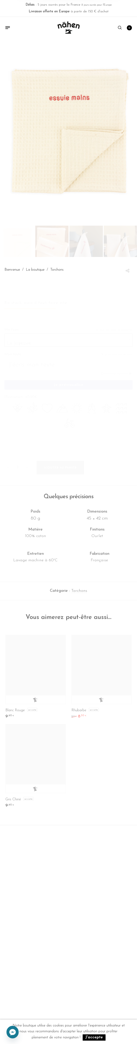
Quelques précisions (68, 499)
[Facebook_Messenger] (13, 1032)
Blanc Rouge (15, 713)
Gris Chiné (13, 802)
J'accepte (94, 1037)
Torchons (79, 593)
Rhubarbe (78, 713)
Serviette (32, 712)
